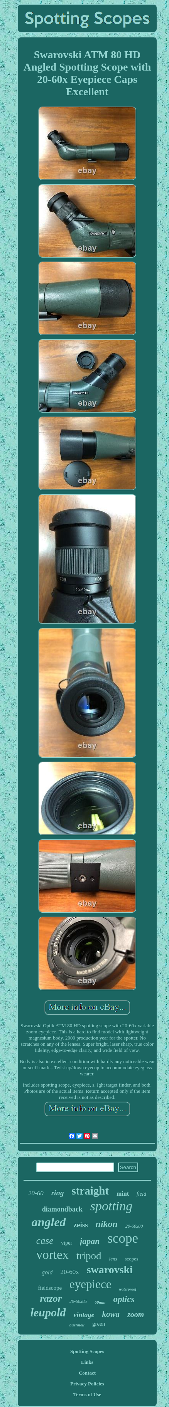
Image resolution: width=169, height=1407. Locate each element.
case (44, 1240)
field (141, 1194)
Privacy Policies (87, 1384)
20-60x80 (134, 1226)
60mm (100, 1302)
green (98, 1324)
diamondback (62, 1209)
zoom (135, 1314)
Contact (87, 1373)
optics (123, 1299)
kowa (111, 1314)
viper (66, 1243)
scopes (132, 1259)
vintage (83, 1315)
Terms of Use (87, 1394)
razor (51, 1298)
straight (90, 1191)
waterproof (128, 1289)
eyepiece (90, 1284)
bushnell (76, 1325)
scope (122, 1238)
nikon (107, 1224)
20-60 (36, 1193)
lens (113, 1259)
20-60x (69, 1272)
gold (47, 1272)
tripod (88, 1256)
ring (57, 1193)
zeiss (81, 1225)
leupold (48, 1312)
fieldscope (50, 1288)
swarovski (110, 1270)
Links (87, 1362)
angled (49, 1222)
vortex (52, 1255)
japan (90, 1241)
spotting (111, 1206)
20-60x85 (78, 1301)
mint (123, 1193)
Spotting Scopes (87, 1351)
